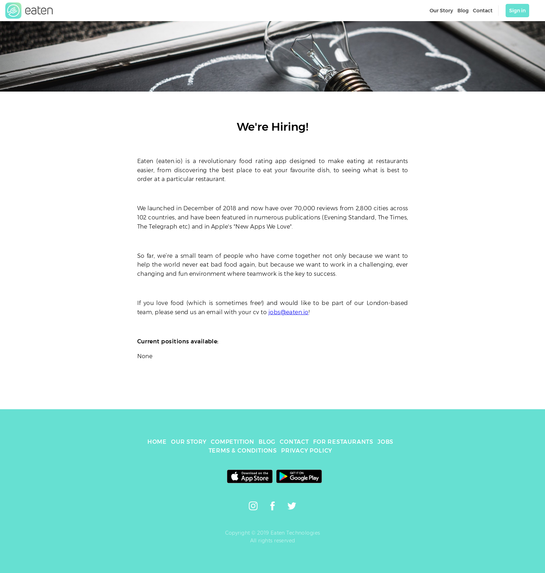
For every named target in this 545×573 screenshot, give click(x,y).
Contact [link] (483, 10)
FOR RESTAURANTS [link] (343, 441)
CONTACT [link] (294, 441)
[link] (29, 10)
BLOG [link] (267, 441)
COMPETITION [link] (232, 441)
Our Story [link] (441, 10)
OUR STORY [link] (189, 441)
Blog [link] (463, 10)
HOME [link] (157, 441)
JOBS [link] (385, 441)
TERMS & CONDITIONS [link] (243, 450)
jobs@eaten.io (288, 312)
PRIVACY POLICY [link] (306, 450)
